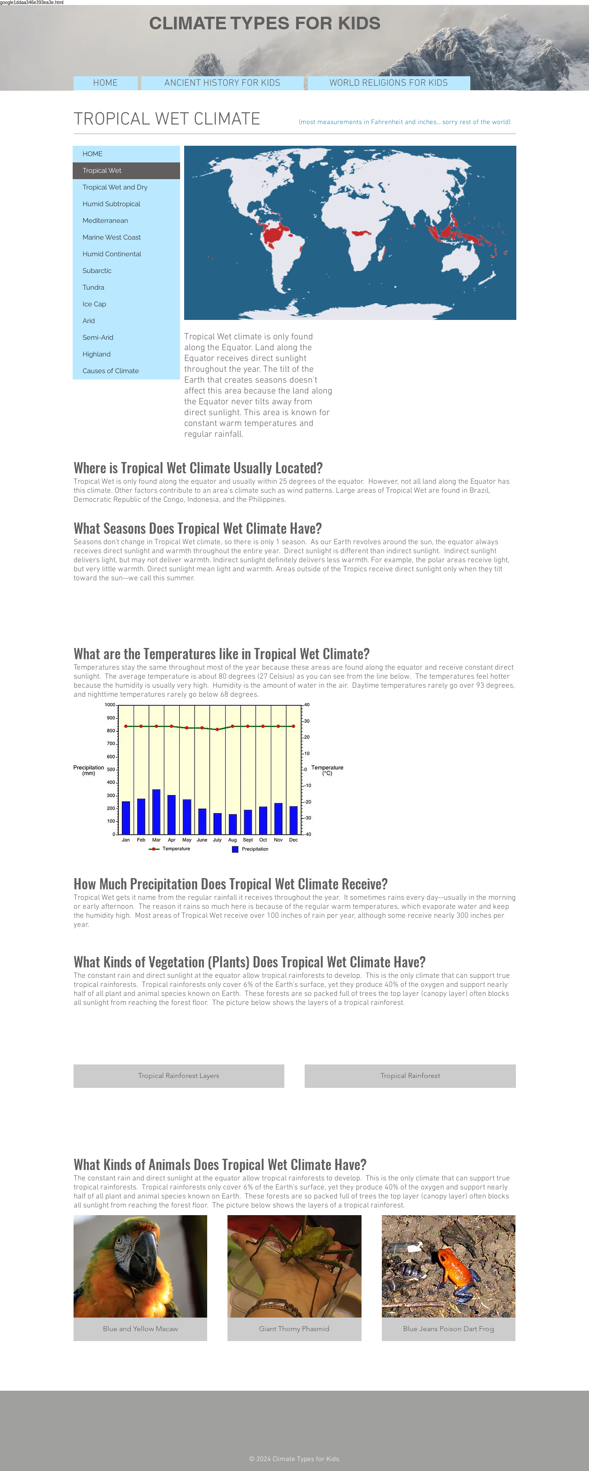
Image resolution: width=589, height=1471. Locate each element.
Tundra (93, 287)
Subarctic (97, 271)
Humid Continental (112, 254)
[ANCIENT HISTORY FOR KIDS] (222, 83)
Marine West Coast (112, 237)
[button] (179, 1050)
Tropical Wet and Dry (115, 187)
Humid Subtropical (111, 204)
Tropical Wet (102, 171)
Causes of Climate (111, 371)
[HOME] (106, 83)
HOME (92, 154)
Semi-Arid (98, 337)
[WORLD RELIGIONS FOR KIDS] (389, 83)
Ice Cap (94, 304)
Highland (97, 354)
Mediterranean (105, 221)
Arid (89, 321)
